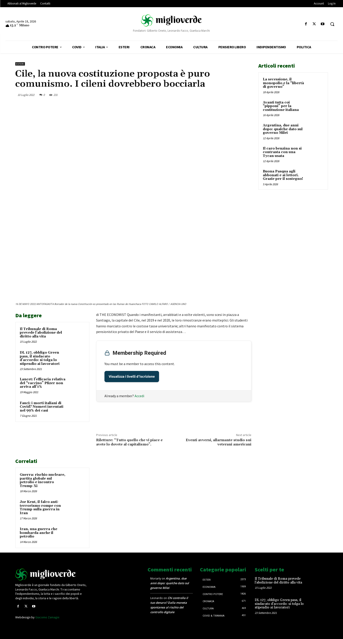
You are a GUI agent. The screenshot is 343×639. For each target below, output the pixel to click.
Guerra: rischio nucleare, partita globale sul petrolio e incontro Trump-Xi (42, 480)
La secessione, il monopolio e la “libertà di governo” (283, 83)
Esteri (20, 64)
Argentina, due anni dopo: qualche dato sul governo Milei (283, 129)
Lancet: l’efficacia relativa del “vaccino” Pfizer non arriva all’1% (42, 383)
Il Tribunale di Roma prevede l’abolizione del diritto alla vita (41, 333)
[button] (332, 24)
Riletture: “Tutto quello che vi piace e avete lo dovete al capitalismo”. (129, 442)
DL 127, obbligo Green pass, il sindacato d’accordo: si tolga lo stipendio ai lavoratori (40, 358)
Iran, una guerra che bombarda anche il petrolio (38, 533)
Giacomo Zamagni (47, 617)
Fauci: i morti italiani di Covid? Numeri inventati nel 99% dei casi (41, 407)
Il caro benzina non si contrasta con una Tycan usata (282, 152)
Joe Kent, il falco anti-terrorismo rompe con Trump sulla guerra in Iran (40, 507)
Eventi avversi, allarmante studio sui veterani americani (218, 442)
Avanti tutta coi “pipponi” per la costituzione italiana (281, 106)
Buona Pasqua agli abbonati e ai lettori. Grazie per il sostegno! (283, 175)
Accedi (139, 396)
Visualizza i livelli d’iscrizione (132, 376)
